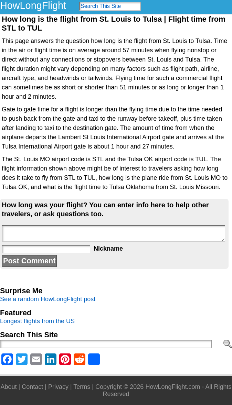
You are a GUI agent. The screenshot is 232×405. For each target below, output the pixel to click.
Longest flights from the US (37, 321)
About (9, 386)
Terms (81, 386)
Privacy (58, 386)
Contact (32, 386)
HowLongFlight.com (172, 386)
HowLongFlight (33, 5)
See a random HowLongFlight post (47, 299)
